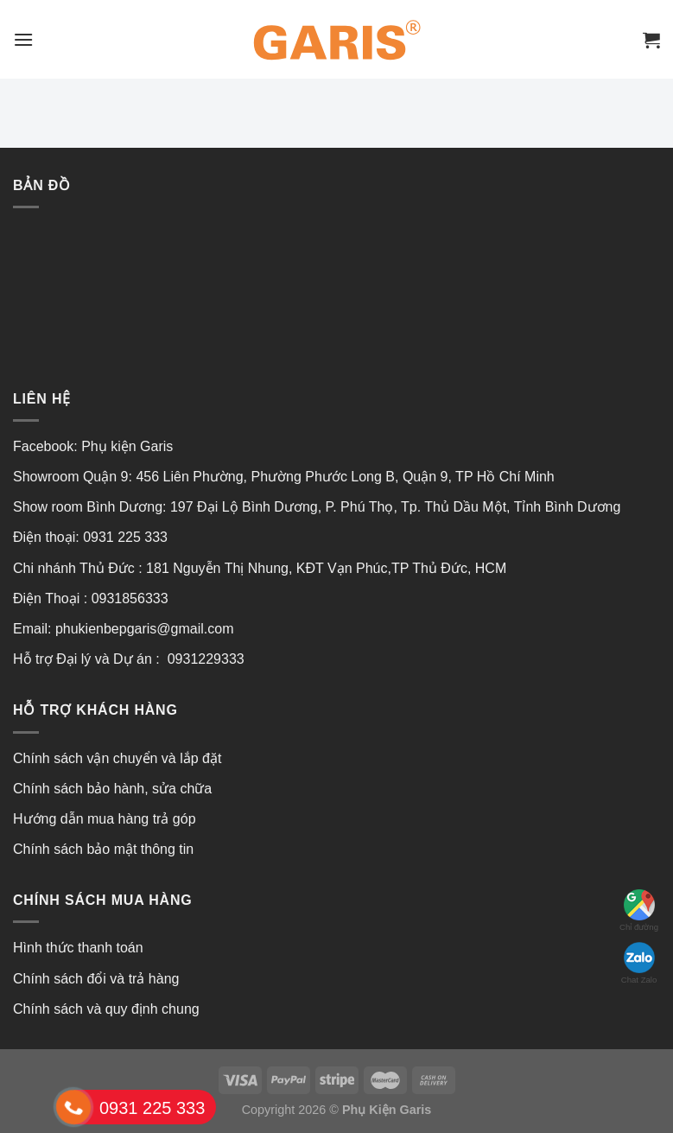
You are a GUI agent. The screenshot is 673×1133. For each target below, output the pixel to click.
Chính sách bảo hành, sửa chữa (112, 788)
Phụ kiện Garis (129, 446)
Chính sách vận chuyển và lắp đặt (117, 758)
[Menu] (23, 39)
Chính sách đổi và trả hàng (96, 978)
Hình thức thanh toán (78, 947)
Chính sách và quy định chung (106, 1009)
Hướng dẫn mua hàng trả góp (104, 819)
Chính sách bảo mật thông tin (103, 849)
